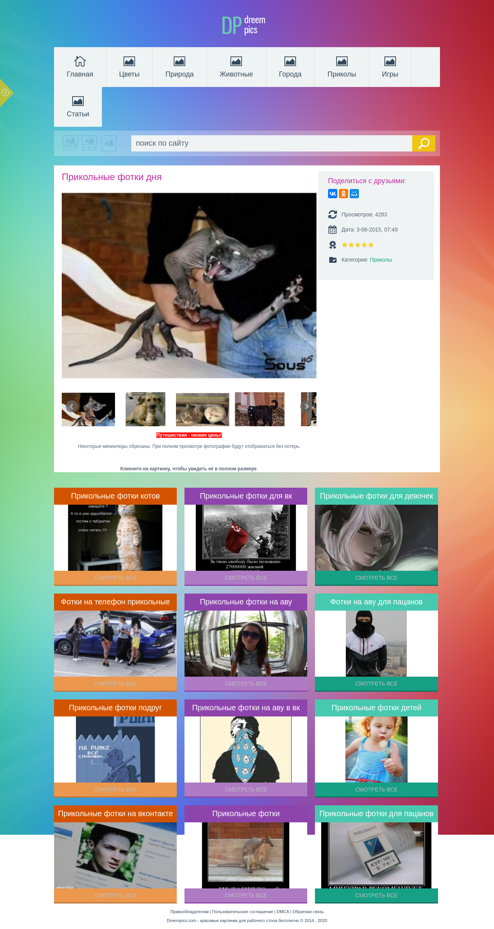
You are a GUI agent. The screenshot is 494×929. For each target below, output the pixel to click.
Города (290, 66)
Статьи (78, 106)
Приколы (341, 66)
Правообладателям (189, 911)
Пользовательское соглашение (242, 911)
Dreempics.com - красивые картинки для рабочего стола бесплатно (233, 920)
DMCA (283, 911)
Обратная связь (308, 911)
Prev (72, 406)
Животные (236, 66)
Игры (390, 66)
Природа (180, 66)
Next (306, 406)
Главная (80, 66)
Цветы (129, 66)
